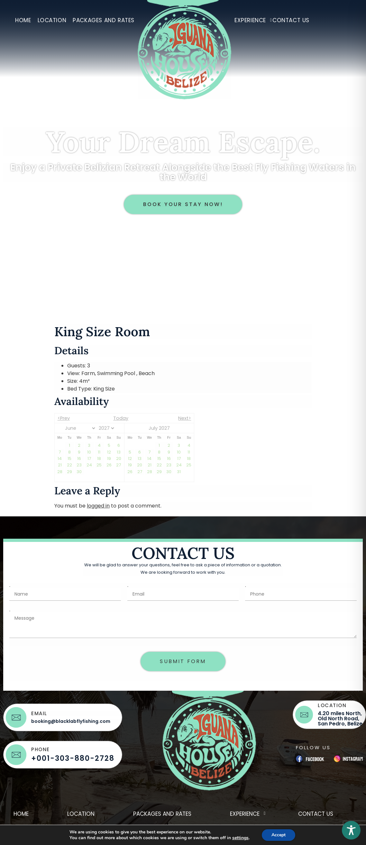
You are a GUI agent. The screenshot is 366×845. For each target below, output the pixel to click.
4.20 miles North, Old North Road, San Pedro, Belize (340, 718)
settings (240, 838)
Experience (251, 20)
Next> (184, 418)
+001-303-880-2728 (72, 758)
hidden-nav (333, 17)
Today (120, 418)
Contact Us (290, 20)
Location (52, 20)
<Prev (64, 418)
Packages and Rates (103, 20)
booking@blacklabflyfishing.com (70, 721)
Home (23, 20)
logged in (98, 505)
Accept (278, 835)
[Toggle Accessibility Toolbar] (351, 830)
